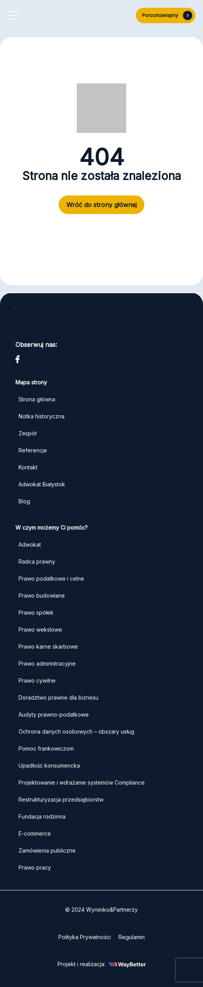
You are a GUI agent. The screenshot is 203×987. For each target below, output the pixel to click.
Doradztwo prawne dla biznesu (58, 697)
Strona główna (37, 399)
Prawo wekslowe (40, 629)
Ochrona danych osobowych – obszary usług (76, 731)
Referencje (33, 450)
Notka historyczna (41, 416)
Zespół (27, 433)
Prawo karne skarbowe (48, 646)
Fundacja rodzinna (42, 816)
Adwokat (30, 544)
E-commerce (35, 833)
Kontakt (28, 467)
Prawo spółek (36, 612)
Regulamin (131, 937)
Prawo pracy (35, 867)
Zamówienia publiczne (47, 850)
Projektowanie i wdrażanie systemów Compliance (82, 782)
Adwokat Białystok (42, 484)
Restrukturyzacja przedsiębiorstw (61, 799)
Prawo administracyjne (47, 663)
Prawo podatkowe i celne (52, 578)
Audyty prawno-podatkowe (54, 714)
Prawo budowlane (42, 595)
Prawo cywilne (37, 680)
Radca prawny (37, 561)
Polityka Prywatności (84, 937)
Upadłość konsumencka (49, 765)
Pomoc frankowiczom (46, 748)
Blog (24, 501)
